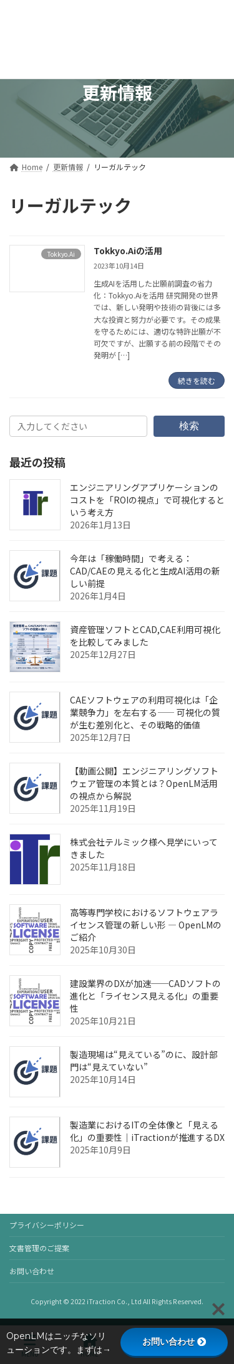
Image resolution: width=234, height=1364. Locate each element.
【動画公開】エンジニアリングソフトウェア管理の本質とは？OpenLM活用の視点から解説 (144, 783)
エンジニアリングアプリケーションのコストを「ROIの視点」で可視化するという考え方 (147, 499)
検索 (189, 426)
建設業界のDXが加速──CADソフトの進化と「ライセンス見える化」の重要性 (145, 995)
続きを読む (196, 380)
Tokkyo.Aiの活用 (128, 250)
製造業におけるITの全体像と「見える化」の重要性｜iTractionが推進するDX (147, 1130)
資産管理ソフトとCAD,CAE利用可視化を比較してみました (145, 635)
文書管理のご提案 (39, 1247)
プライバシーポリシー (46, 1224)
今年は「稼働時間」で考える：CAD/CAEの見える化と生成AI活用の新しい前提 (145, 570)
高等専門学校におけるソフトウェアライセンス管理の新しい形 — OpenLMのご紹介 (146, 924)
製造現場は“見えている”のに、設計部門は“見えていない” (144, 1060)
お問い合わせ (31, 1271)
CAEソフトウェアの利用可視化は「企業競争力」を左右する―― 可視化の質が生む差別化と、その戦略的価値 (145, 712)
